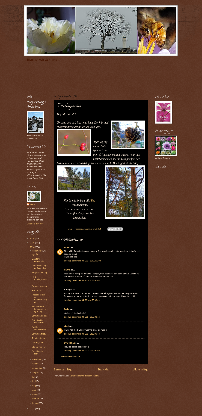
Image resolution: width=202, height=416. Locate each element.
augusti (35, 372)
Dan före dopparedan (38, 260)
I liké (92, 200)
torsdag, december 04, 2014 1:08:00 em (82, 280)
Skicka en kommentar (70, 356)
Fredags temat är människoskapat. (39, 298)
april (34, 390)
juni (34, 381)
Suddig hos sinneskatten (39, 328)
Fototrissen (37, 290)
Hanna (67, 270)
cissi (66, 326)
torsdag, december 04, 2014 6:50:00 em (82, 317)
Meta (32, 204)
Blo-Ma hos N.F (39, 347)
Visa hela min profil (35, 224)
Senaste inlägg (63, 369)
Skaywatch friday (39, 272)
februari (36, 398)
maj (34, 385)
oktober (36, 364)
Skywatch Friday (39, 316)
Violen (67, 247)
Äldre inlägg (140, 369)
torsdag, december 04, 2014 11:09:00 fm (82, 261)
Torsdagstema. (38, 338)
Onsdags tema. (39, 342)
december (37, 251)
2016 (32, 238)
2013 (32, 408)
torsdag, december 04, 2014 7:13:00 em (82, 334)
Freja (66, 309)
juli (33, 377)
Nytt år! (35, 254)
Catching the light (37, 352)
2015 (32, 243)
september (37, 368)
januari (35, 403)
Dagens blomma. (39, 286)
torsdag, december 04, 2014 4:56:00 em (82, 300)
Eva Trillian (69, 343)
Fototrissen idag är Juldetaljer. (39, 266)
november (37, 359)
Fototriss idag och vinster (38, 321)
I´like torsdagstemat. (39, 279)
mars (34, 394)
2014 (32, 247)
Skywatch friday (39, 334)
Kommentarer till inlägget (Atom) (84, 376)
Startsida (102, 369)
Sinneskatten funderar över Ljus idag (39, 309)
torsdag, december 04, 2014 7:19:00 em (82, 350)
